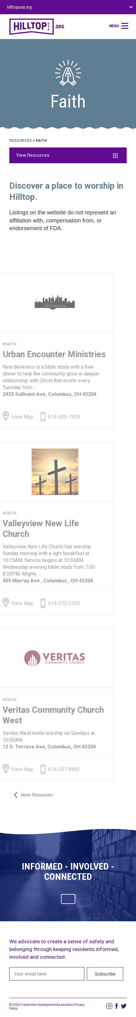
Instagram (109, 1006)
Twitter (124, 1006)
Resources (20, 140)
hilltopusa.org (19, 7)
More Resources (33, 795)
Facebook (117, 1006)
